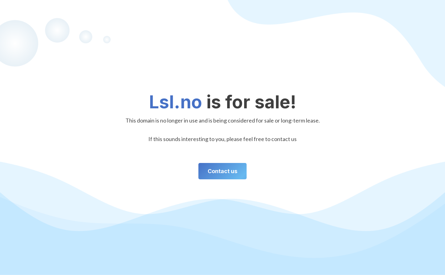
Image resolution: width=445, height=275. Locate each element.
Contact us (222, 171)
